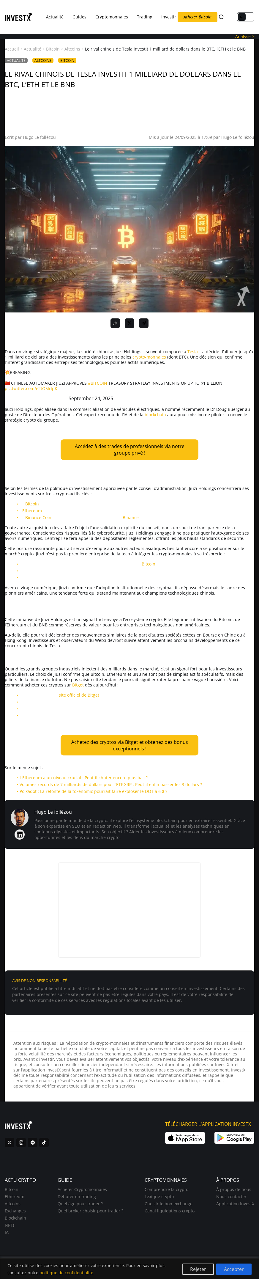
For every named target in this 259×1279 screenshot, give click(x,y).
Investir (168, 17)
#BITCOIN (97, 383)
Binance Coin (38, 517)
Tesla (192, 351)
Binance (131, 517)
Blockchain (15, 1221)
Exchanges (15, 1214)
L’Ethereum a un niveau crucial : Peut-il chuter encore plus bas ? (84, 777)
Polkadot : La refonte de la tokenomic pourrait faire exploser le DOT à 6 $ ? (93, 791)
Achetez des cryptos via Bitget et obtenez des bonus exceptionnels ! (129, 745)
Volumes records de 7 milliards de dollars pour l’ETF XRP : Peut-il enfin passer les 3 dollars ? (111, 784)
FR (231, 17)
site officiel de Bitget (79, 695)
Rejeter (198, 1269)
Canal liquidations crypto (170, 1214)
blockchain (155, 414)
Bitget (78, 685)
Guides (79, 17)
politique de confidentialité (66, 1272)
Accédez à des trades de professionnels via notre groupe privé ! (129, 449)
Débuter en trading (77, 1200)
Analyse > (244, 36)
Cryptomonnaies (111, 17)
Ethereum (32, 510)
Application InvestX (235, 1207)
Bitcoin (53, 49)
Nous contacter (231, 1200)
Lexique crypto (159, 1200)
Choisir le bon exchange (168, 1207)
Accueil (12, 49)
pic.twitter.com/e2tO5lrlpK (31, 388)
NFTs (10, 1228)
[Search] (221, 17)
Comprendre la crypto (166, 1193)
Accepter (234, 1269)
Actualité (55, 17)
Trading (144, 17)
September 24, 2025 (91, 398)
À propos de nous (233, 1193)
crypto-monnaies (149, 357)
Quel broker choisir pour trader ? (90, 1214)
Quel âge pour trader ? (80, 1207)
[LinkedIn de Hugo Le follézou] (20, 834)
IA (7, 1236)
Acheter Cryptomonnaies (82, 1193)
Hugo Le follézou (39, 137)
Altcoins (72, 49)
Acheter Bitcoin (197, 17)
